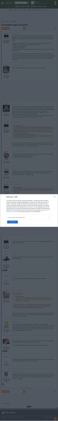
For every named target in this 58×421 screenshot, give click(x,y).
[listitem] (29, 217)
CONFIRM (14, 222)
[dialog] (29, 210)
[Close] (55, 197)
